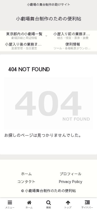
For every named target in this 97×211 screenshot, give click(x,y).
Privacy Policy (70, 181)
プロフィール (70, 173)
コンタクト (26, 181)
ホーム (26, 173)
